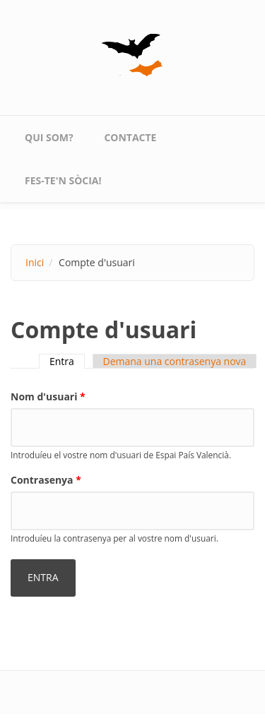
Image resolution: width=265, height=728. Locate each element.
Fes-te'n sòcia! (63, 180)
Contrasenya (46, 480)
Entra (67, 361)
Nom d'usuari (48, 396)
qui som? (49, 137)
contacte (130, 137)
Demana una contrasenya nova (175, 361)
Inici (34, 262)
